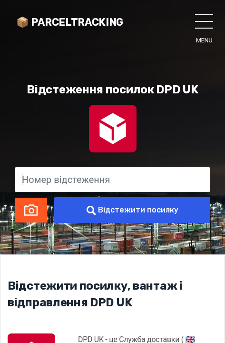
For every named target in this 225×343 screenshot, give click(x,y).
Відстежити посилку (132, 210)
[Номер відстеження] (112, 179)
